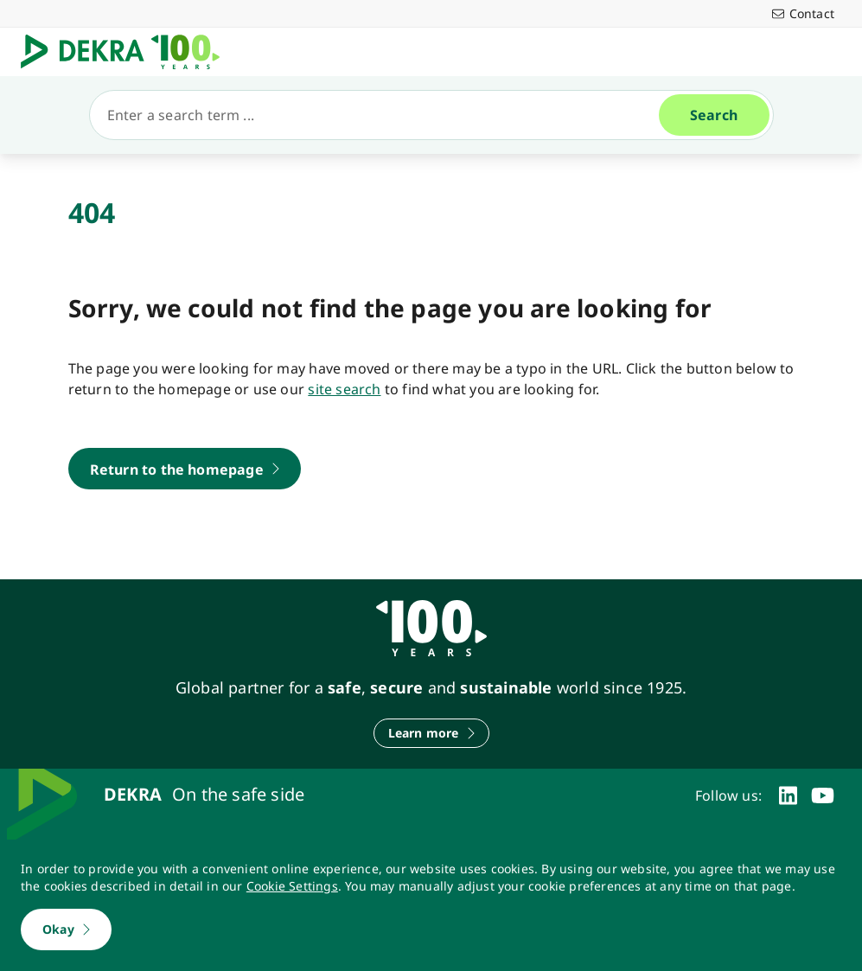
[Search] (381, 115)
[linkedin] (788, 795)
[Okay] (66, 929)
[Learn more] (431, 733)
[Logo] (127, 52)
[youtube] (822, 795)
